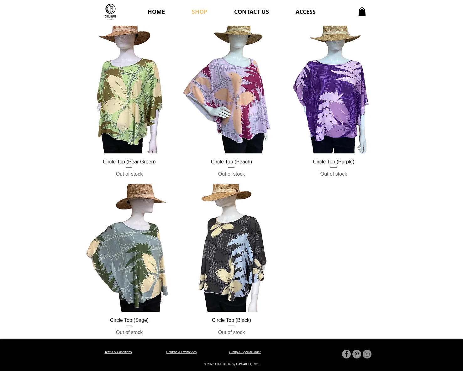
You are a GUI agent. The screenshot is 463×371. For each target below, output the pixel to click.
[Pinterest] (356, 354)
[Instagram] (367, 354)
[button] (362, 11)
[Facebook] (346, 354)
